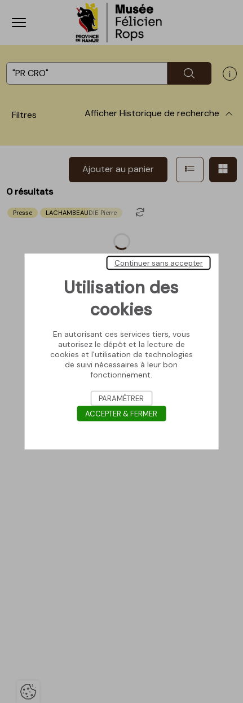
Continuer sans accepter (158, 263)
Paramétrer (121, 398)
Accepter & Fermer (121, 414)
